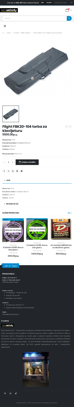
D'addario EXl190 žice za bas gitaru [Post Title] (13, 248)
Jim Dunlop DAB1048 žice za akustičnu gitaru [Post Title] (60, 246)
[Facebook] (5, 393)
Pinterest (17, 171)
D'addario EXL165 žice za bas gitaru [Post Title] (37, 246)
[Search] (69, 18)
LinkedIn (13, 171)
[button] (69, 213)
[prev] (66, 126)
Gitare (12, 245)
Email (21, 171)
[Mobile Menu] (4, 26)
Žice (15, 245)
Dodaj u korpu (28, 162)
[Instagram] (10, 393)
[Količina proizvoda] (8, 162)
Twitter (8, 171)
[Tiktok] (16, 393)
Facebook (4, 171)
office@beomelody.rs (10, 314)
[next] (70, 126)
